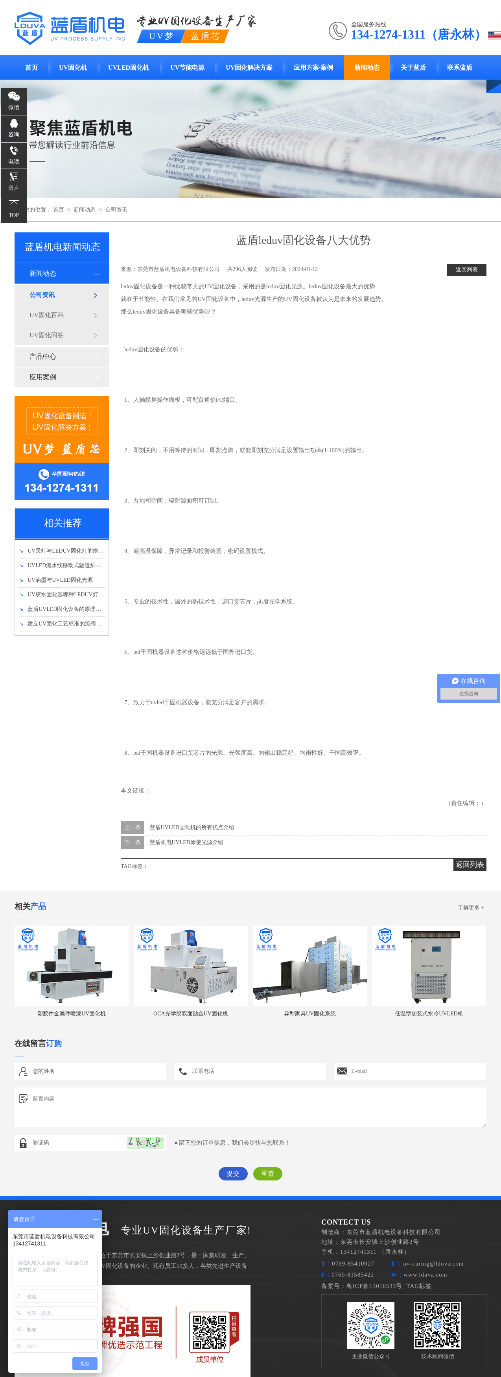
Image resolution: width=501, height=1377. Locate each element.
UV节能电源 (187, 67)
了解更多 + (471, 908)
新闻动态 (366, 67)
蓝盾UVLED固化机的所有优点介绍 (192, 827)
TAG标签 (419, 1286)
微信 (13, 107)
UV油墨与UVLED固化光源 (56, 580)
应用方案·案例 (313, 67)
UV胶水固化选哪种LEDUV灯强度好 (67, 595)
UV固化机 (73, 67)
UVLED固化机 (128, 67)
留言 (13, 188)
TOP (14, 215)
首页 (31, 67)
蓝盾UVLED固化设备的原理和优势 (65, 609)
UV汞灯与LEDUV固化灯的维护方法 (67, 551)
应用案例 (42, 377)
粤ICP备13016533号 (374, 1286)
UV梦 (162, 36)
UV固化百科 (46, 315)
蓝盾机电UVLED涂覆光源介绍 (186, 842)
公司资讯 (116, 210)
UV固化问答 (46, 335)
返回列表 (467, 270)
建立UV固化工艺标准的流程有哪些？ (68, 624)
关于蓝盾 (413, 67)
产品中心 (42, 356)
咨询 (13, 134)
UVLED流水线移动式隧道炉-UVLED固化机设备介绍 (87, 565)
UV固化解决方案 (249, 67)
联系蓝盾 (459, 67)
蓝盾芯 (206, 36)
